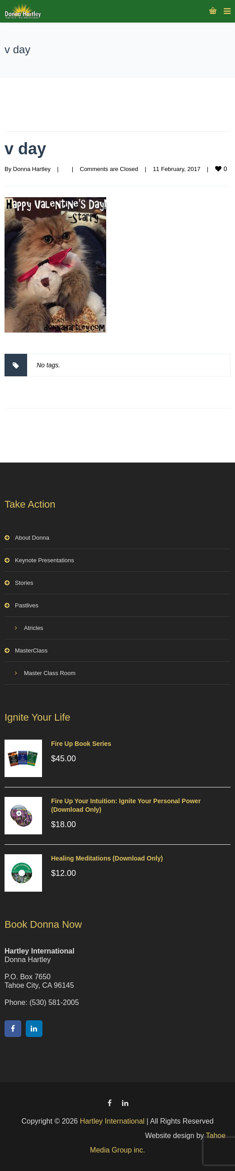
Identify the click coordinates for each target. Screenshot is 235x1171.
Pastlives (26, 605)
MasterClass (31, 650)
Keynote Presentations (44, 560)
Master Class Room (49, 673)
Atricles (33, 628)
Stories (24, 582)
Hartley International (112, 1121)
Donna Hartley (32, 169)
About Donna (32, 537)
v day (25, 148)
